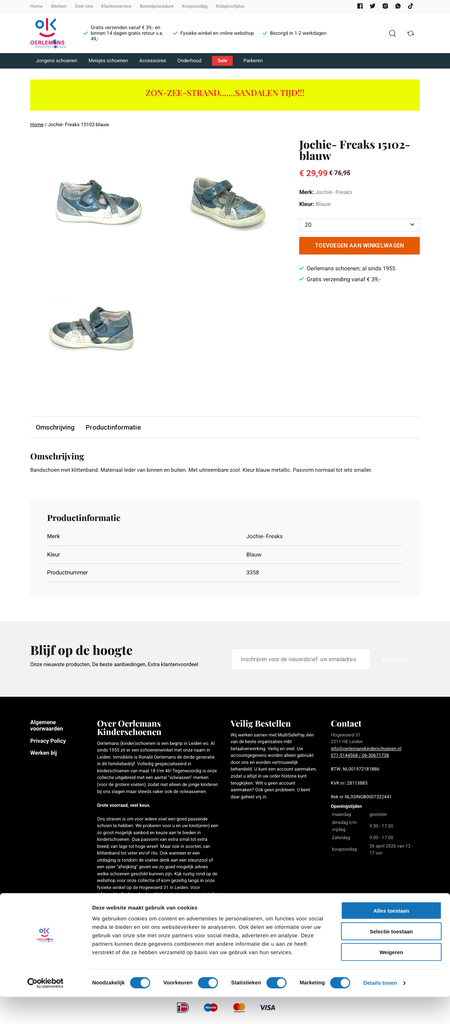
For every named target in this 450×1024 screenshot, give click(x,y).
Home (36, 6)
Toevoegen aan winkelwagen (359, 245)
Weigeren (391, 979)
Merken (58, 6)
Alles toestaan (391, 938)
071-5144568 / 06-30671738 (360, 756)
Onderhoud (189, 61)
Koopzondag (195, 6)
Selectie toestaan (391, 958)
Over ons (84, 6)
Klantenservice (116, 6)
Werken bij (43, 753)
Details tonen (380, 1010)
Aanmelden (395, 660)
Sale (222, 61)
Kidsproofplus (230, 6)
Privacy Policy (48, 741)
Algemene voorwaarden (46, 726)
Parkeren (253, 61)
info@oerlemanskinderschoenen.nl (366, 749)
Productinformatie (114, 427)
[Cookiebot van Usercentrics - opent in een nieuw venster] (45, 1010)
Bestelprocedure (156, 6)
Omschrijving (55, 427)
